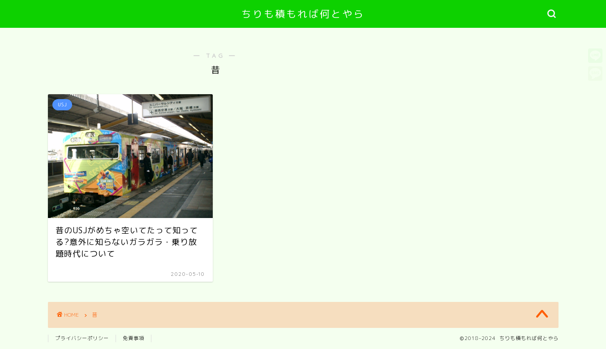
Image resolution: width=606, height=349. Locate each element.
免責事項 (133, 338)
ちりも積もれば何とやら (303, 14)
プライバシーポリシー (82, 338)
